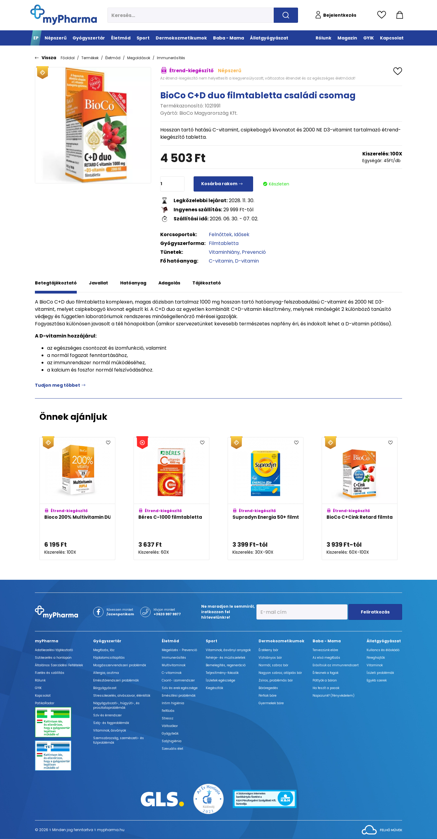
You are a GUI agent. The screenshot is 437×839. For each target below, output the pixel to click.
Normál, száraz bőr (273, 665)
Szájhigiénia (171, 741)
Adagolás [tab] (169, 283)
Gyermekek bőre (271, 703)
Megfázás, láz (103, 650)
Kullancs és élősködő (383, 650)
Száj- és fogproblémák (111, 723)
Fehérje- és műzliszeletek (225, 657)
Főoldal (68, 57)
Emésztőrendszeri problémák (116, 680)
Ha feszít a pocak (326, 688)
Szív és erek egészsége (180, 688)
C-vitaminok (171, 673)
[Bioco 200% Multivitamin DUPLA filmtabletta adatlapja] (77, 498)
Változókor (170, 726)
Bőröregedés (268, 688)
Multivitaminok (173, 665)
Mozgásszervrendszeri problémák (119, 665)
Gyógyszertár (107, 641)
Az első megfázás (326, 657)
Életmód (112, 57)
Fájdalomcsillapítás (109, 657)
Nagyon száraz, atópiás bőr (280, 673)
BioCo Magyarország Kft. (208, 113)
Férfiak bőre (267, 695)
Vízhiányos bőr (270, 657)
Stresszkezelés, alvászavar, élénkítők (121, 695)
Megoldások (138, 57)
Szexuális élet (172, 748)
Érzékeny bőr (268, 650)
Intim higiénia (173, 703)
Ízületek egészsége (220, 680)
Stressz (167, 718)
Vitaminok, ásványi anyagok (228, 650)
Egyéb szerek (377, 680)
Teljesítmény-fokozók (222, 673)
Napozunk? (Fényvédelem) (333, 695)
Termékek (90, 57)
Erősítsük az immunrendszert (336, 665)
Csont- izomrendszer (178, 680)
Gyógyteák (170, 733)
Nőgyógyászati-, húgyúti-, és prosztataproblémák (116, 705)
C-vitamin (221, 260)
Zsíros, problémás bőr (276, 680)
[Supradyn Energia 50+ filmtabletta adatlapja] (265, 498)
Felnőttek (220, 234)
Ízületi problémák (380, 673)
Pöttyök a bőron (325, 680)
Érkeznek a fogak (325, 673)
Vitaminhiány (224, 252)
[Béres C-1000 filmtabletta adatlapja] (171, 498)
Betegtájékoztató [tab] (56, 283)
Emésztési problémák (178, 695)
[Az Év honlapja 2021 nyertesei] (208, 798)
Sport (211, 641)
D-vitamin (247, 260)
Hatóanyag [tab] (133, 283)
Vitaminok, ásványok (109, 730)
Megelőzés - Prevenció (179, 650)
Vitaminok (375, 665)
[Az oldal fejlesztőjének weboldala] (382, 829)
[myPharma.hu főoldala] (63, 15)
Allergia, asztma (106, 673)
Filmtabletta (224, 243)
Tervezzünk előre (325, 650)
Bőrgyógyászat (105, 688)
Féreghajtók (376, 657)
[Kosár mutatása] (400, 15)
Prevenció (254, 252)
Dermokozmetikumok (281, 641)
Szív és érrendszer (107, 715)
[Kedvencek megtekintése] (383, 15)
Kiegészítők (214, 688)
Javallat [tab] (98, 283)
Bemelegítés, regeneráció (226, 665)
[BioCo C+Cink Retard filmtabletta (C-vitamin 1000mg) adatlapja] (360, 498)
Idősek (241, 234)
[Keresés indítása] (286, 15)
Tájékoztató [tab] (206, 283)
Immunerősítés (171, 57)
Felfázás (168, 710)
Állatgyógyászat (384, 641)
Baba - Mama (327, 641)
